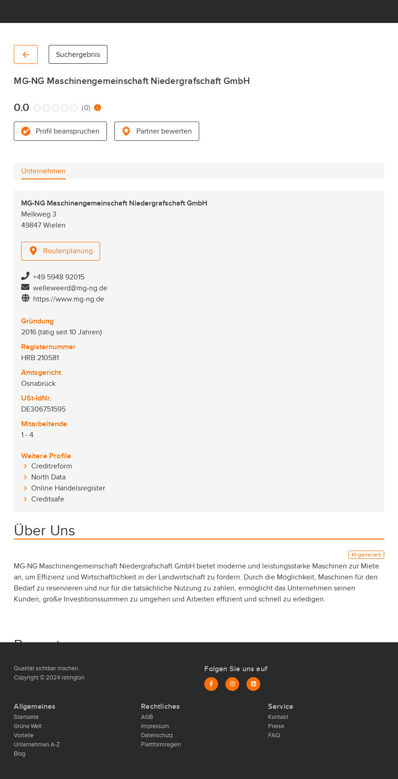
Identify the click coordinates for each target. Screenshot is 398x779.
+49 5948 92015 (58, 277)
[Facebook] (211, 684)
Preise (276, 726)
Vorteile (24, 735)
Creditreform (51, 466)
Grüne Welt (28, 726)
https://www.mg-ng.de (68, 299)
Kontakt (278, 717)
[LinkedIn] (253, 684)
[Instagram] (232, 684)
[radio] (35, 108)
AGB (147, 717)
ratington (72, 677)
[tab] (43, 171)
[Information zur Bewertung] (97, 107)
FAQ (274, 735)
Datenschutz (157, 735)
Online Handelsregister (68, 488)
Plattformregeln (161, 744)
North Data (48, 477)
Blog (19, 753)
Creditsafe (47, 499)
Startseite (26, 717)
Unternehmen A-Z (37, 744)
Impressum (155, 726)
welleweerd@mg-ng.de (70, 288)
